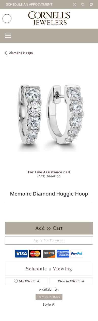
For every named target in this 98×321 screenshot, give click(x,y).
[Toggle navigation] (8, 36)
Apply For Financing (49, 240)
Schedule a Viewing (49, 268)
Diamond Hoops (21, 53)
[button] (74, 4)
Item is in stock (49, 297)
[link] (28, 4)
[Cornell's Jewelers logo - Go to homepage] (49, 19)
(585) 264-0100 (48, 176)
